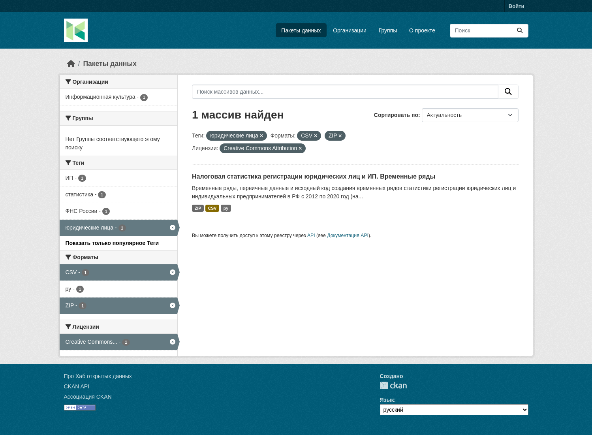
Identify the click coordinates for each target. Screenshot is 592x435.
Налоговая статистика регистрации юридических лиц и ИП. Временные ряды (313, 176)
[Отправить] (520, 31)
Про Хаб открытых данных (98, 376)
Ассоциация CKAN (88, 397)
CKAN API (77, 386)
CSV (212, 208)
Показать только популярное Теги (112, 243)
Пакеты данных (301, 30)
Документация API (347, 235)
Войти (516, 6)
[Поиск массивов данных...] (489, 31)
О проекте (422, 30)
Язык (387, 400)
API (311, 235)
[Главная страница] (71, 64)
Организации (349, 30)
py (226, 208)
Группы (388, 30)
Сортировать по (396, 115)
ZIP (198, 208)
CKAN (393, 385)
